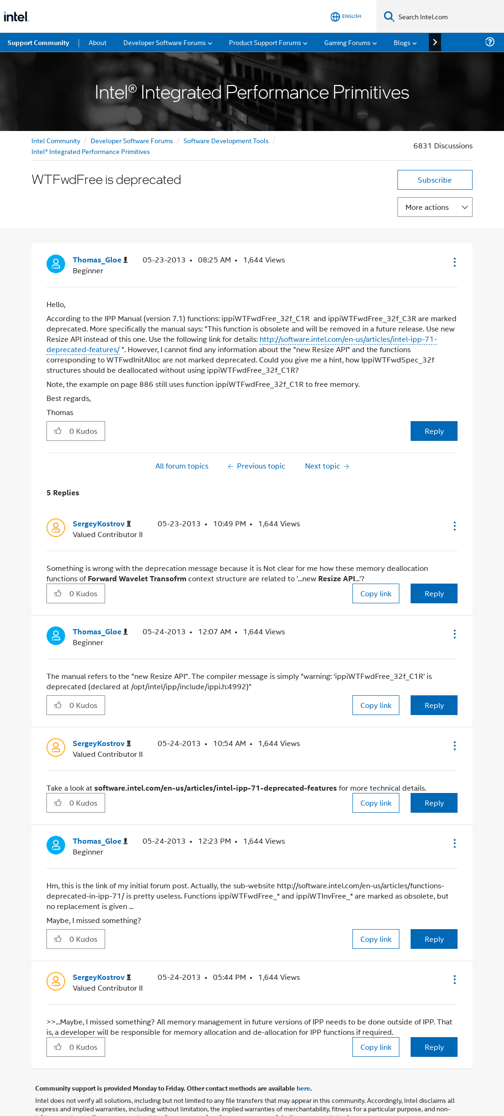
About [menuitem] (98, 42)
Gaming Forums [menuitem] (347, 42)
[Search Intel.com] (449, 16)
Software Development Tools (226, 140)
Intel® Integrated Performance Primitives (90, 151)
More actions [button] (427, 206)
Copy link (375, 593)
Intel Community (55, 140)
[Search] (389, 16)
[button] (454, 262)
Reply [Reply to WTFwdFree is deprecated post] (434, 430)
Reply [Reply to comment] (434, 593)
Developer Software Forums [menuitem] (164, 42)
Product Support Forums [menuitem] (265, 42)
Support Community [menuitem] (38, 42)
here (303, 1088)
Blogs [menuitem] (402, 42)
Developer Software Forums (132, 140)
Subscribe (435, 179)
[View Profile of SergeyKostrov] (102, 523)
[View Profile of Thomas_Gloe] (100, 259)
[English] (346, 16)
